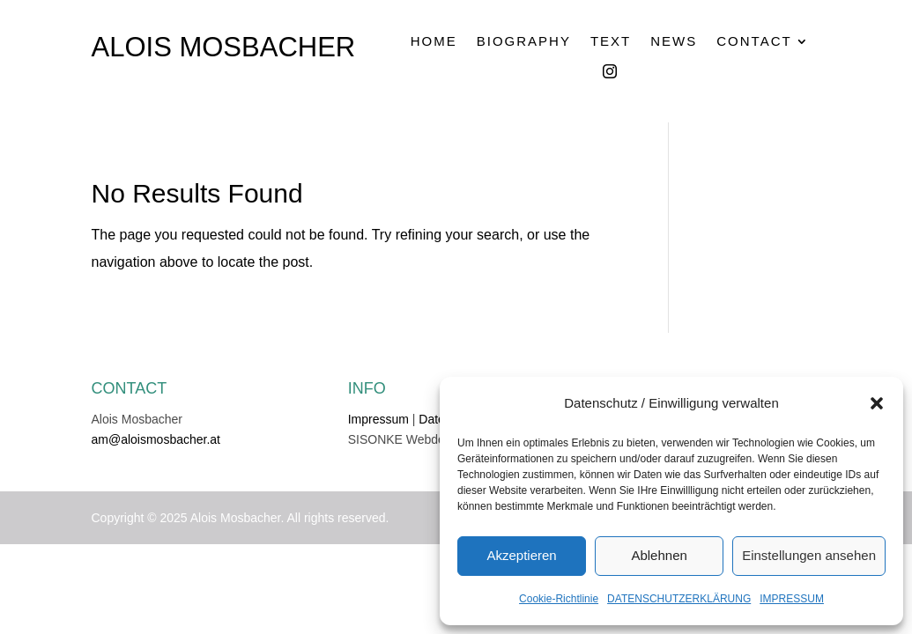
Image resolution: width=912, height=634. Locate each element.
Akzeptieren (521, 555)
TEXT (610, 41)
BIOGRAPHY (524, 41)
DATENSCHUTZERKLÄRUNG (679, 599)
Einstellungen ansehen (809, 555)
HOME (434, 41)
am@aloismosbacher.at (156, 439)
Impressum (378, 419)
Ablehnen (658, 555)
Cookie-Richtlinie (558, 599)
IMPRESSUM (792, 599)
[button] (877, 403)
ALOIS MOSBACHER (224, 47)
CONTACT (753, 41)
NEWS (673, 41)
